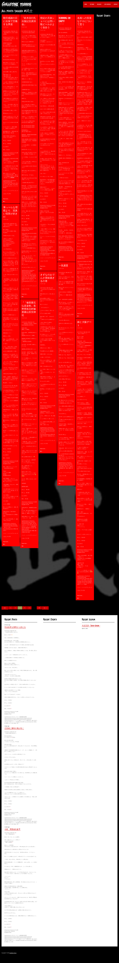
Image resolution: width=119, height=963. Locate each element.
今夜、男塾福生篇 (12, 829)
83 (39, 607)
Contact (115, 4)
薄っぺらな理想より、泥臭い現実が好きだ (10, 212)
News (86, 4)
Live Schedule (107, 4)
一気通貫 (63, 265)
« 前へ (4, 608)
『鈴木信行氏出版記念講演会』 (29, 21)
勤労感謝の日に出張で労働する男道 (10, 21)
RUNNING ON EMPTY (64, 20)
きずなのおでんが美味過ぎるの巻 (47, 277)
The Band (92, 4)
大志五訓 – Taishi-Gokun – (91, 625)
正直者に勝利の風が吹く (14, 728)
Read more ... (6, 198)
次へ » (45, 608)
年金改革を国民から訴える (15, 627)
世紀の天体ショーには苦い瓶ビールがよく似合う (47, 23)
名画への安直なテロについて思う (84, 21)
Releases (99, 4)
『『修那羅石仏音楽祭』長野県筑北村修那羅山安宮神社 (29, 309)
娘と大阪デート (84, 324)
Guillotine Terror (12, 952)
